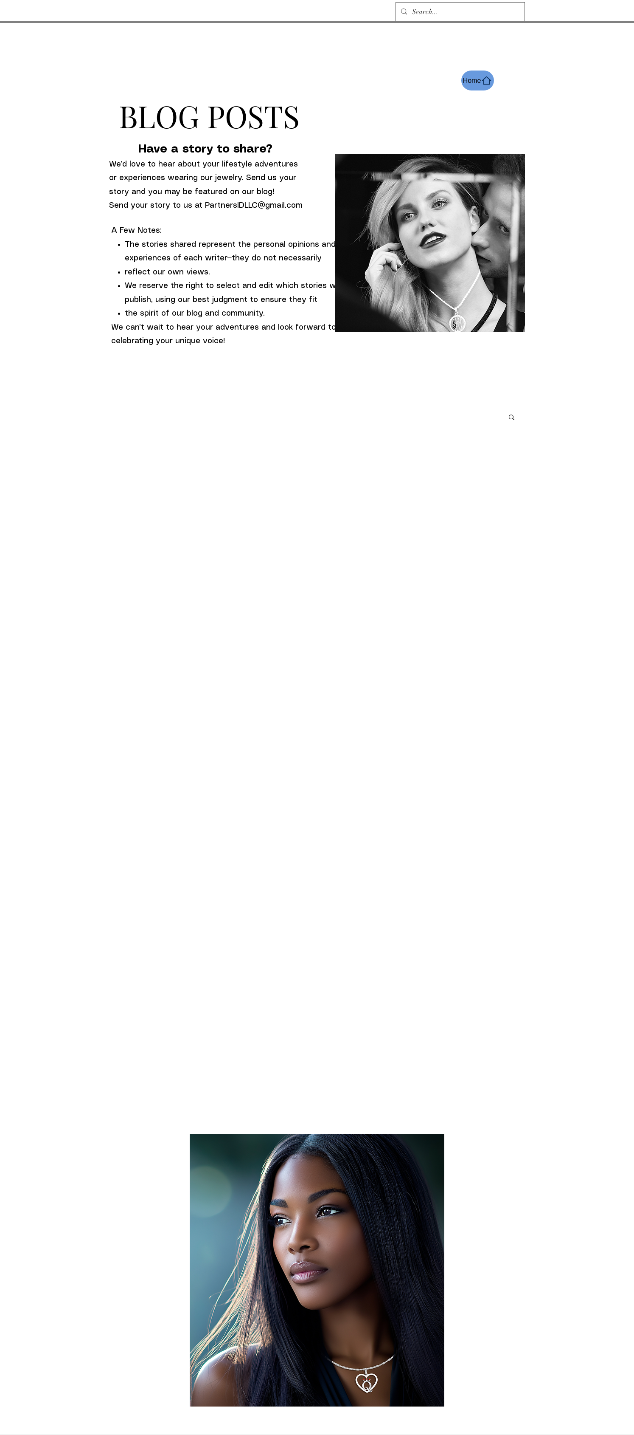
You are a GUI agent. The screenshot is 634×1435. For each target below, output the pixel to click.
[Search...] (459, 12)
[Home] (477, 80)
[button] (512, 417)
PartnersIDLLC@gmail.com (254, 205)
